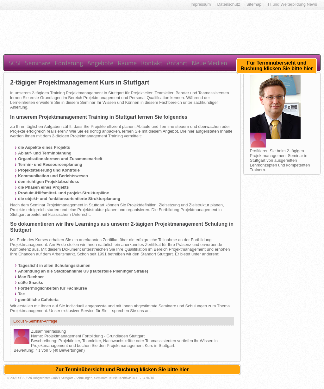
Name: (37, 336)
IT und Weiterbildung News (292, 4)
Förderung (69, 63)
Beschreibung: (45, 340)
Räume (127, 63)
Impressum (200, 4)
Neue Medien (209, 63)
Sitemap (254, 4)
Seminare (37, 63)
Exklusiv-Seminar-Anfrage (35, 321)
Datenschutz (228, 4)
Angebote (100, 63)
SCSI (15, 63)
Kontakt (151, 63)
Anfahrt (177, 63)
